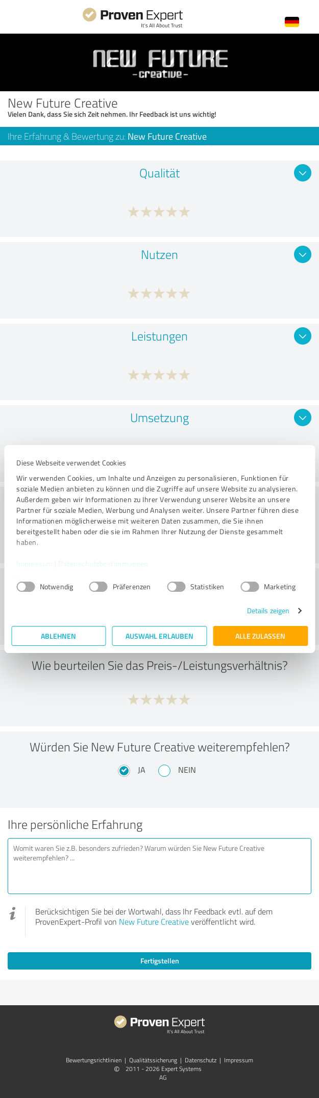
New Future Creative (154, 921)
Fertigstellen (159, 960)
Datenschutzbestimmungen (103, 563)
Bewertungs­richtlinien (93, 1060)
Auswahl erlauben (159, 636)
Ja (141, 769)
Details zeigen (268, 610)
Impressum (34, 563)
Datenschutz (200, 1060)
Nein (187, 769)
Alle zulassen (260, 636)
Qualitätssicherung (153, 1060)
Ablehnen (58, 636)
